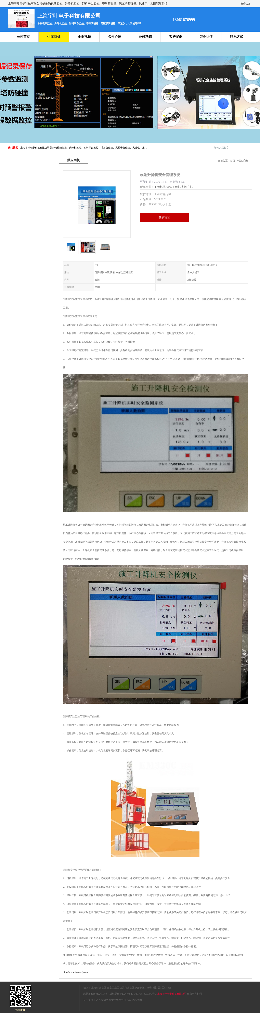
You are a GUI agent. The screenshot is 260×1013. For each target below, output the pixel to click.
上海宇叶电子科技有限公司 (171, 993)
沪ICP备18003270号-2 (145, 993)
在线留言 (164, 217)
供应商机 (53, 36)
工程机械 (160, 186)
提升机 (188, 186)
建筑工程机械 (174, 186)
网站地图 (137, 999)
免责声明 (114, 999)
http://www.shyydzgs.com (75, 972)
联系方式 (236, 36)
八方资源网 (102, 999)
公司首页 (23, 36)
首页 (232, 160)
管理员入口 (125, 999)
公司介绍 (114, 36)
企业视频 (84, 36)
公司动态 (145, 36)
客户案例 (175, 36)
